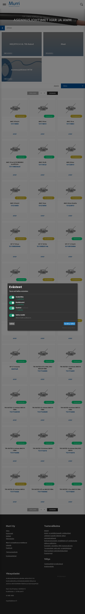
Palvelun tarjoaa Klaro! (68, 327)
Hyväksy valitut (69, 324)
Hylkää (12, 324)
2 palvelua (20, 299)
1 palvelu (19, 310)
